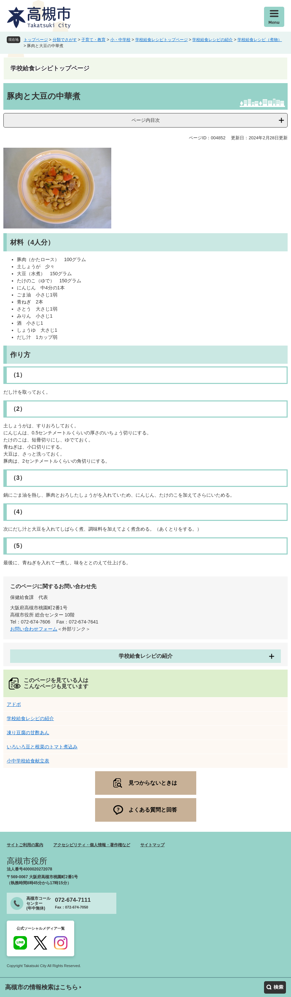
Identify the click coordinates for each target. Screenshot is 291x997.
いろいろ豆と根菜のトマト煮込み (42, 746)
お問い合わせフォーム (33, 629)
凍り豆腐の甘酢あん (28, 732)
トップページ (36, 39)
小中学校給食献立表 (28, 760)
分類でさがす (65, 39)
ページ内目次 (146, 120)
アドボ (14, 704)
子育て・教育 (93, 39)
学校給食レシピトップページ (161, 39)
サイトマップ (152, 845)
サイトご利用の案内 (25, 845)
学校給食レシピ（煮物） (259, 39)
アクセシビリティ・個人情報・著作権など (91, 845)
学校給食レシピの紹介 (212, 39)
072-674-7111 (73, 900)
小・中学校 (120, 39)
